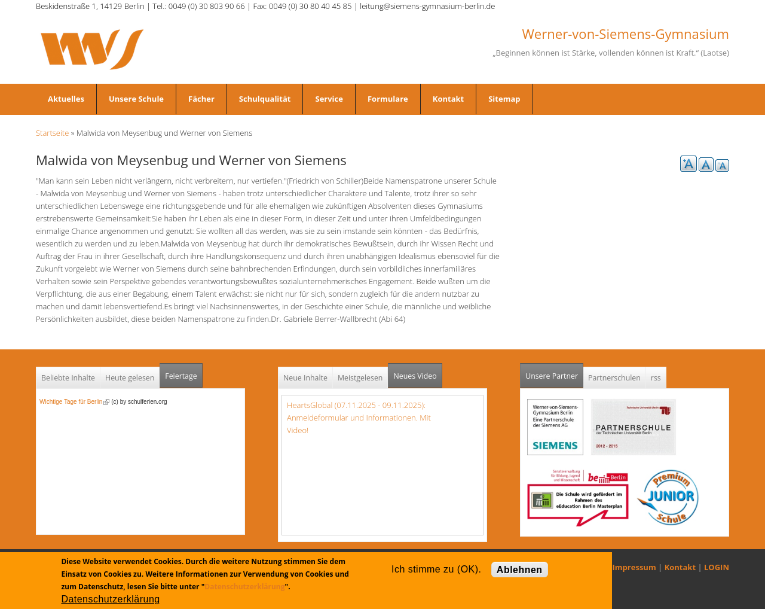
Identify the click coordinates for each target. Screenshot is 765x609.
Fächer (201, 98)
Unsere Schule (136, 98)
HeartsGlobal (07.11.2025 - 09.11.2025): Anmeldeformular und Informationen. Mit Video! (359, 418)
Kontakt (448, 98)
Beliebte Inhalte (68, 378)
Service (328, 98)
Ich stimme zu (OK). (436, 569)
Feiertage (181, 376)
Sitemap (504, 98)
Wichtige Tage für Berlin (74, 401)
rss (656, 378)
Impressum (634, 567)
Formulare (388, 98)
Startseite (52, 132)
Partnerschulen (614, 378)
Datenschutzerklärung (244, 586)
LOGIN (716, 567)
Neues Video (414, 376)
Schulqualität (265, 98)
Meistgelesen (360, 378)
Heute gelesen (129, 378)
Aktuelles (66, 98)
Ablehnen (520, 570)
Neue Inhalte (305, 378)
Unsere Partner (554, 372)
